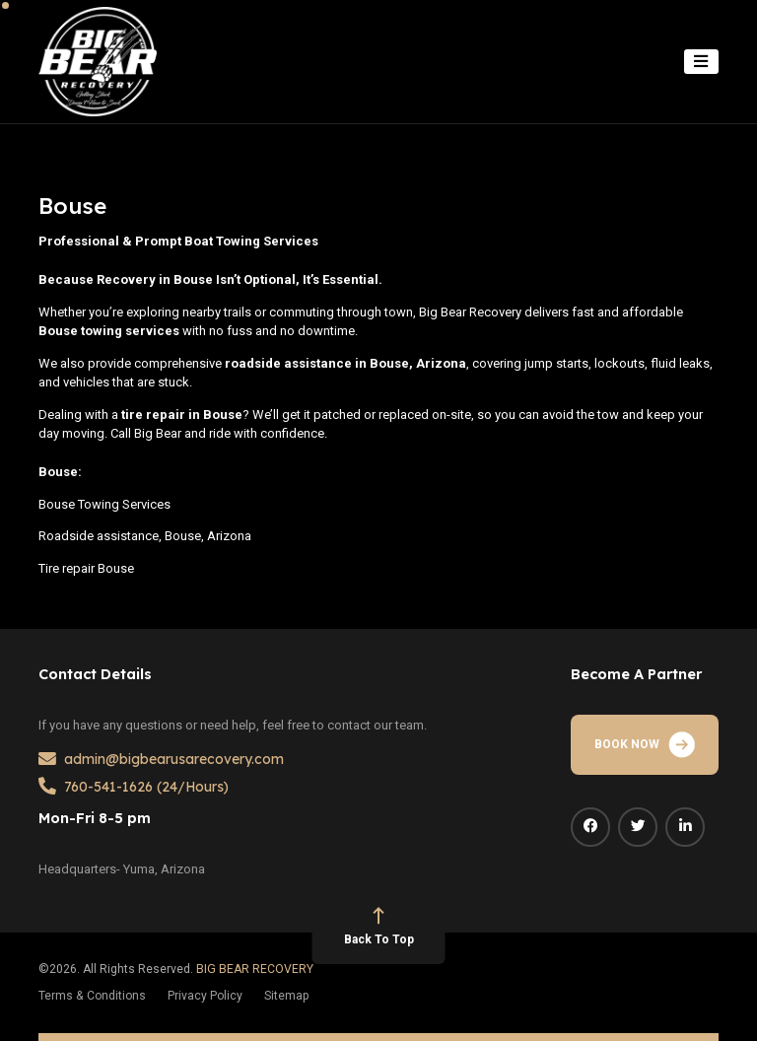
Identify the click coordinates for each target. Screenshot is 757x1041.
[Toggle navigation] (702, 62)
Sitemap (287, 996)
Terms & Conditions (92, 996)
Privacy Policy (205, 996)
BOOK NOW (644, 744)
